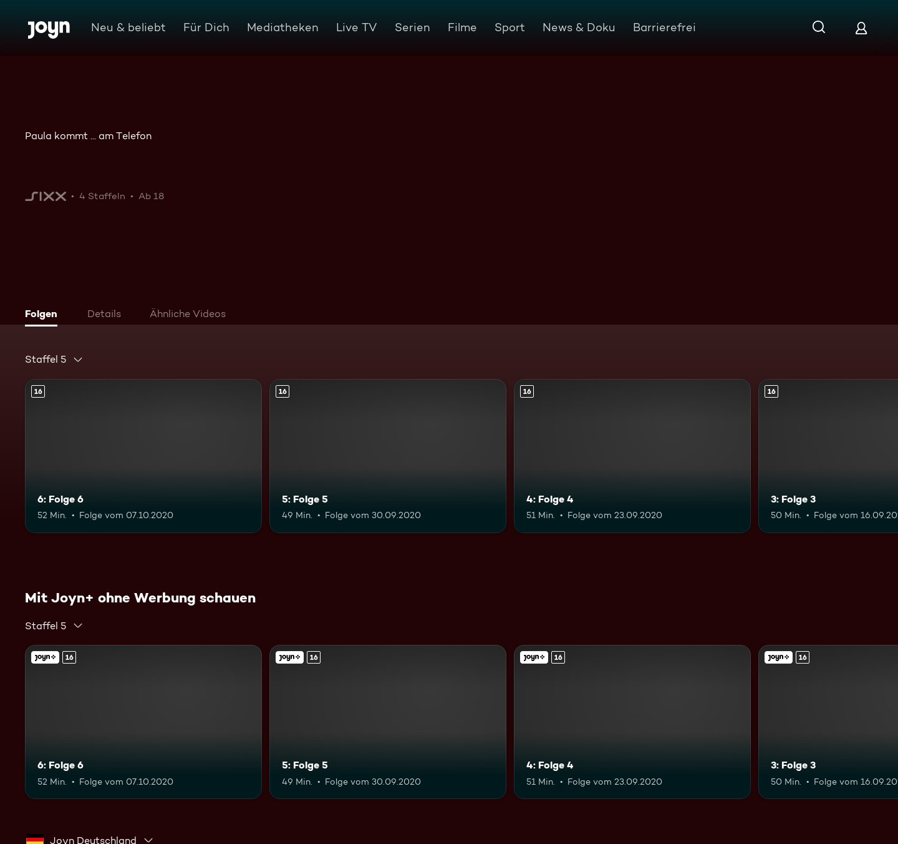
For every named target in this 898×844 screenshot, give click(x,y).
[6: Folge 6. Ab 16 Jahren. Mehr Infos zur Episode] (143, 456)
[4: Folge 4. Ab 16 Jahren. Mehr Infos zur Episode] (632, 456)
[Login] (861, 28)
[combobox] (54, 360)
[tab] (44, 315)
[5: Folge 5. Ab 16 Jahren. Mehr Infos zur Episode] (387, 456)
